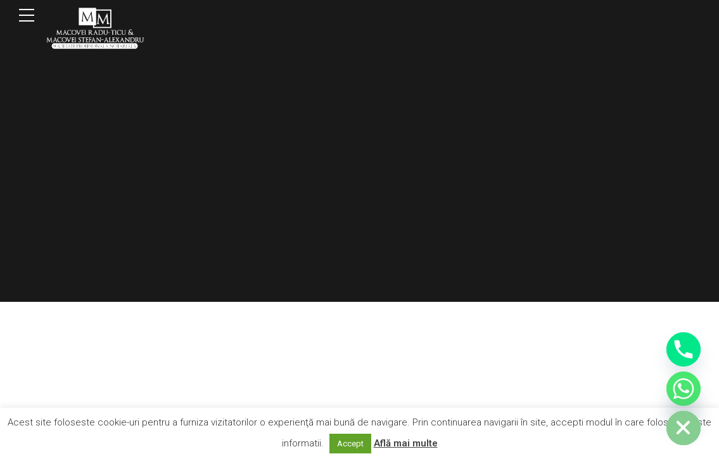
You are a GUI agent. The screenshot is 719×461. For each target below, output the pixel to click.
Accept (350, 443)
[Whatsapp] (683, 389)
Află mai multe (406, 443)
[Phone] (683, 349)
